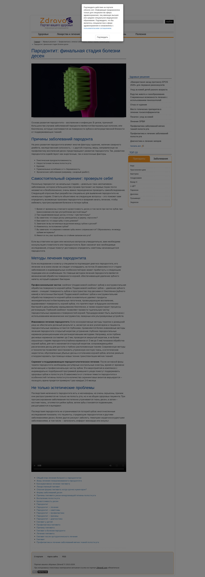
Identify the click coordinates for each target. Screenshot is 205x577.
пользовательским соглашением (97, 28)
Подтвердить (102, 37)
